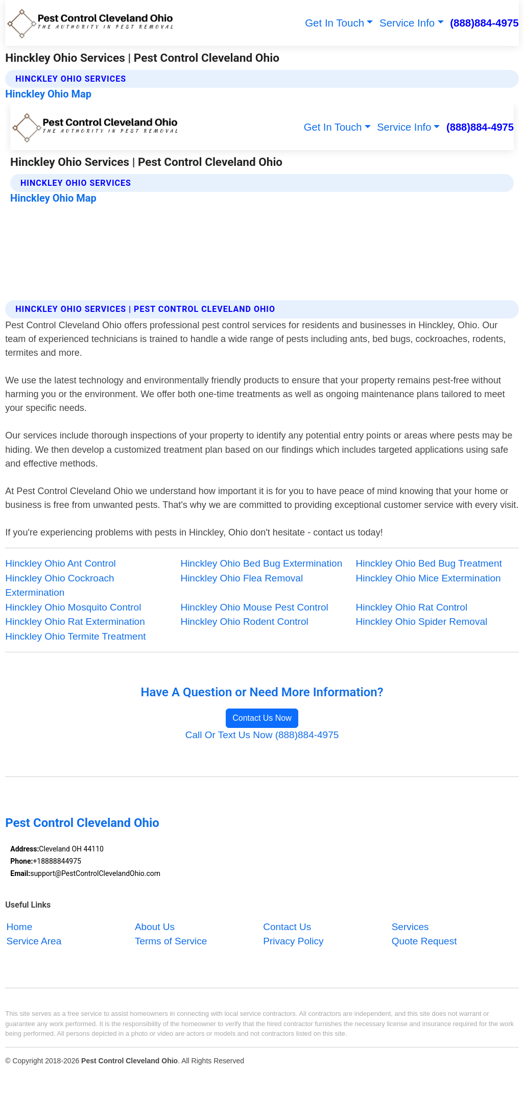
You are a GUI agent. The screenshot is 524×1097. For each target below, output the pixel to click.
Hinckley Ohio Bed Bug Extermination (261, 563)
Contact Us (287, 926)
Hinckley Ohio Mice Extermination (428, 578)
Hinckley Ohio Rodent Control (244, 621)
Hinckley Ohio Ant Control (60, 563)
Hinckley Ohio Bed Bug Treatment (429, 563)
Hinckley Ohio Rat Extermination (75, 621)
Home (20, 926)
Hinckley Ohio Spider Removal (422, 621)
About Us (155, 926)
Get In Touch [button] (334, 23)
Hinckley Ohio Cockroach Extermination (59, 585)
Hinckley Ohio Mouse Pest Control (254, 607)
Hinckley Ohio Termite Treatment (75, 636)
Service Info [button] (407, 23)
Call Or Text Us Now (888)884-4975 (262, 734)
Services (410, 926)
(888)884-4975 (484, 23)
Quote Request (424, 941)
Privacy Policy (293, 941)
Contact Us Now (262, 718)
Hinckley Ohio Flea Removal (241, 578)
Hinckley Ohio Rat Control (412, 607)
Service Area (34, 941)
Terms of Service (171, 941)
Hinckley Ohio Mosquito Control (73, 607)
